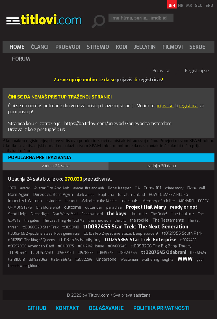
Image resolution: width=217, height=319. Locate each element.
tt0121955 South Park (182, 233)
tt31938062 (38, 259)
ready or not (184, 207)
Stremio (98, 47)
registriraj (188, 106)
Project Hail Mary (146, 207)
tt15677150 (65, 253)
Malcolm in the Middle (99, 201)
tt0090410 (70, 227)
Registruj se (197, 71)
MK (189, 5)
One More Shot (48, 207)
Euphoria (106, 194)
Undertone (106, 259)
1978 (12, 188)
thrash (13, 227)
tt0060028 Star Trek (40, 227)
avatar (25, 188)
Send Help (17, 213)
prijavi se (164, 106)
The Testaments (168, 220)
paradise (114, 207)
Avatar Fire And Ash (51, 188)
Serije (197, 47)
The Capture (182, 214)
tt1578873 (86, 253)
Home (17, 47)
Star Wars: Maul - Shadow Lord (78, 214)
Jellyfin (145, 47)
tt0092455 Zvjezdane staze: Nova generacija (44, 233)
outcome (72, 207)
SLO (199, 5)
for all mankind (131, 194)
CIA (137, 188)
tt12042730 (42, 252)
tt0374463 (188, 240)
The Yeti (194, 220)
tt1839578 (105, 253)
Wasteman (129, 259)
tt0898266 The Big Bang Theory (161, 246)
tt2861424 (198, 253)
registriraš (150, 80)
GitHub (36, 308)
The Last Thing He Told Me (63, 220)
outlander (93, 207)
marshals (129, 201)
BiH (172, 5)
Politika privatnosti (161, 308)
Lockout (71, 201)
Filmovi (172, 47)
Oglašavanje (106, 308)
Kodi (121, 47)
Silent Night (40, 214)
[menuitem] (18, 47)
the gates (31, 220)
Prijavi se (161, 71)
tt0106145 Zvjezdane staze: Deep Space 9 (121, 233)
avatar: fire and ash (88, 188)
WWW (185, 259)
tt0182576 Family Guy (80, 240)
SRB (209, 5)
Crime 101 (152, 188)
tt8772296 (83, 259)
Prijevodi (67, 47)
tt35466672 (61, 259)
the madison (99, 220)
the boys (116, 214)
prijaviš (124, 80)
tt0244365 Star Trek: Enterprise (140, 240)
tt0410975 (66, 246)
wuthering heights (157, 259)
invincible (53, 201)
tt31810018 (16, 259)
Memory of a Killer (158, 200)
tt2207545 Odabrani (163, 252)
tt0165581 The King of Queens (31, 240)
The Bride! (159, 214)
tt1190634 (17, 252)
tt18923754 (127, 252)
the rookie (139, 220)
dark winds (85, 194)
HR (180, 5)
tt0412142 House (91, 246)
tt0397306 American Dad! (31, 246)
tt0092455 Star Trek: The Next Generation (135, 226)
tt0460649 (117, 246)
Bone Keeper (119, 188)
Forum (21, 58)
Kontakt (67, 308)
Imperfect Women (25, 201)
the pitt (120, 220)
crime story (174, 188)
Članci (40, 47)
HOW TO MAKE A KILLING (168, 194)
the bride (138, 214)
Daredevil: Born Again (53, 194)
